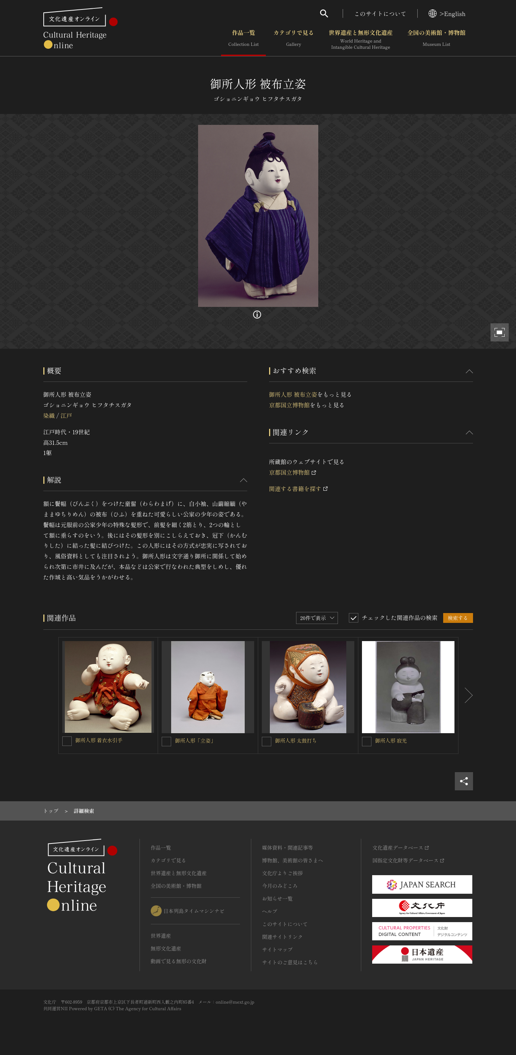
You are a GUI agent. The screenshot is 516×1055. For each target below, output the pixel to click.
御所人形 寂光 (391, 740)
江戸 (66, 415)
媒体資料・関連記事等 (287, 847)
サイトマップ (277, 949)
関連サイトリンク (282, 936)
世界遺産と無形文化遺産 (360, 39)
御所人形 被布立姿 (293, 394)
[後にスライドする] (465, 695)
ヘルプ (269, 911)
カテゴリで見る (293, 39)
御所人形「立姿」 (195, 740)
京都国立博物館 (289, 404)
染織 (49, 415)
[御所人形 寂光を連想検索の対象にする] (366, 741)
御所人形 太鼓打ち (296, 740)
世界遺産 (161, 935)
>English (447, 13)
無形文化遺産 (166, 948)
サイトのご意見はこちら (290, 962)
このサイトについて (380, 13)
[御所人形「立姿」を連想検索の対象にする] (166, 741)
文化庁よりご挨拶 (282, 873)
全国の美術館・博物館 (436, 39)
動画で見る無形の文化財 (179, 961)
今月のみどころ (280, 885)
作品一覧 (243, 39)
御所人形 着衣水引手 (99, 740)
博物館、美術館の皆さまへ (292, 860)
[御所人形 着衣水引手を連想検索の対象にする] (67, 741)
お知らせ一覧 (277, 898)
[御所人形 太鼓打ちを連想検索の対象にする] (266, 741)
